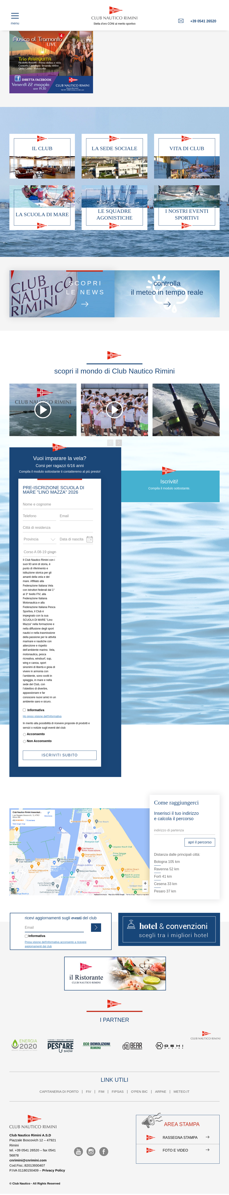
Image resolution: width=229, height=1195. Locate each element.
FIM (101, 1091)
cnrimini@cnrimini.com (28, 1160)
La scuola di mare (42, 214)
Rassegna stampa (186, 1138)
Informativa (35, 710)
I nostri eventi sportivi (186, 214)
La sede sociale (114, 148)
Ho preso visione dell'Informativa (42, 716)
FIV (88, 1091)
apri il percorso (200, 842)
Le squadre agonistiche (114, 214)
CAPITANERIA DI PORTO (59, 1091)
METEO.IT (181, 1091)
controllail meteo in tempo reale (167, 294)
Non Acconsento (39, 741)
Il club (42, 148)
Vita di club (187, 148)
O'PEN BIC (139, 1091)
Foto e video (186, 1150)
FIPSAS (117, 1091)
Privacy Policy (53, 1170)
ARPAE (160, 1091)
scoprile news (85, 294)
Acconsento (36, 734)
